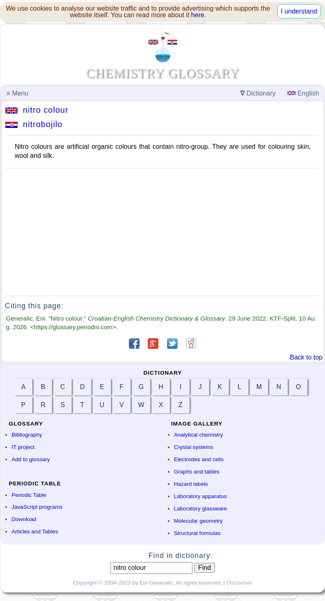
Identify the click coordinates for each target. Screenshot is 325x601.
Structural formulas (197, 533)
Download (23, 519)
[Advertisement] (163, 232)
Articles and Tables (34, 531)
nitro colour (36, 109)
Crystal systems (193, 447)
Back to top (306, 357)
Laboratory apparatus (200, 496)
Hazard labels (191, 484)
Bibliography (26, 435)
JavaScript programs (37, 507)
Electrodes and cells (199, 459)
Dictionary (258, 93)
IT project (22, 447)
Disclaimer (239, 583)
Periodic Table (28, 495)
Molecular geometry (198, 521)
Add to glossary (30, 459)
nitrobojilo (34, 124)
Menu (18, 93)
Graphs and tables (196, 472)
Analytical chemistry (198, 435)
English (303, 93)
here (197, 14)
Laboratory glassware (200, 508)
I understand (299, 11)
